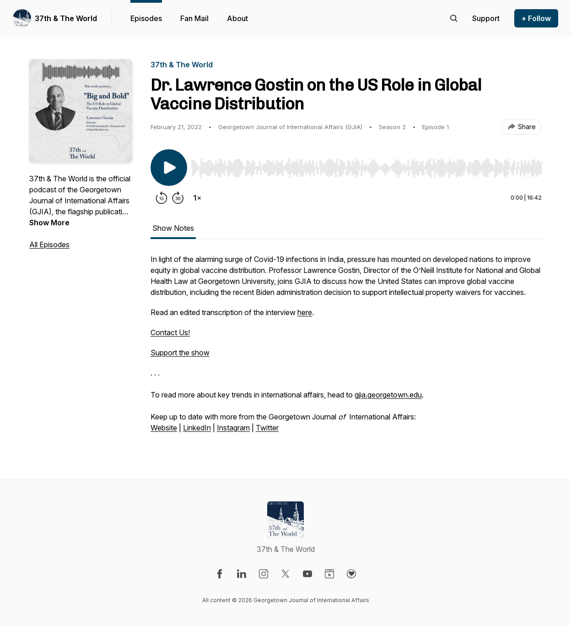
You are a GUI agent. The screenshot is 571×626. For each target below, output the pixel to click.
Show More (49, 222)
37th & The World (66, 18)
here (304, 312)
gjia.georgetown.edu (388, 394)
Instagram (233, 427)
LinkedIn (197, 427)
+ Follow (536, 18)
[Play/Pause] (169, 167)
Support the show (180, 352)
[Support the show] (486, 18)
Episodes (146, 18)
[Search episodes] (454, 18)
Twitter (267, 427)
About (237, 18)
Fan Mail (194, 18)
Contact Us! (170, 332)
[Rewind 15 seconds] (161, 197)
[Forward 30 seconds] (178, 197)
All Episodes (49, 244)
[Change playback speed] (197, 197)
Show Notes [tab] (173, 228)
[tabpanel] (346, 348)
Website (164, 427)
